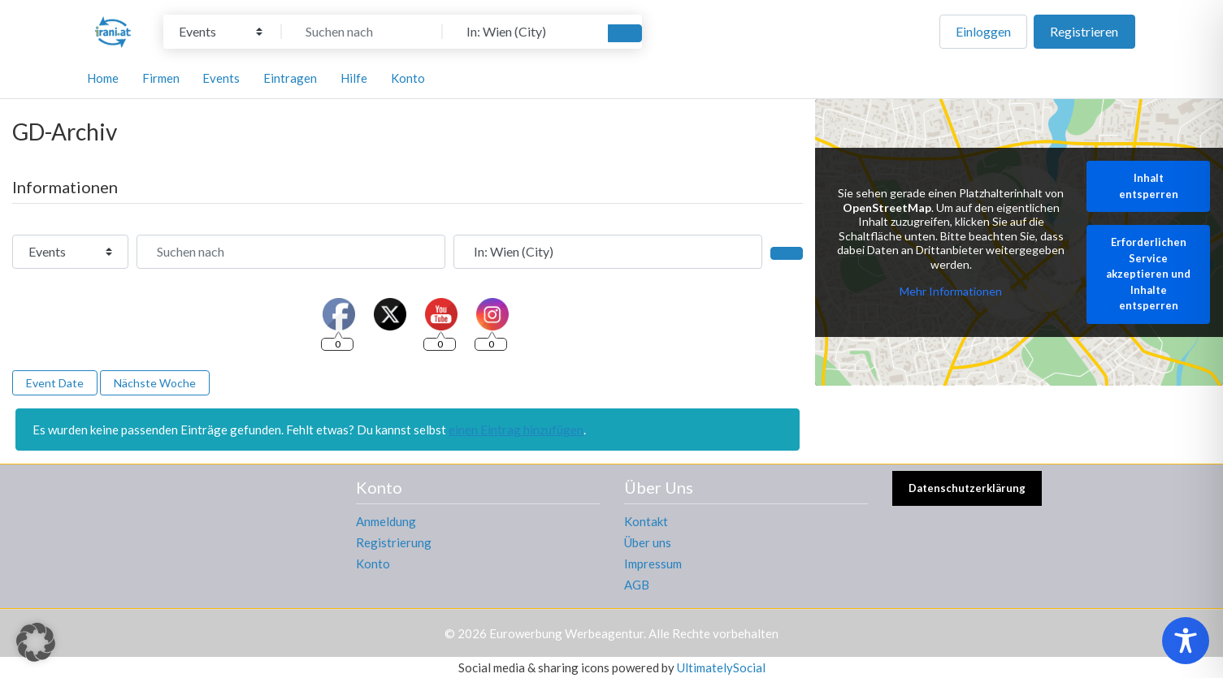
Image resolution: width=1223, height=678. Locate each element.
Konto (373, 563)
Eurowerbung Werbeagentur (566, 633)
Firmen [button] (161, 78)
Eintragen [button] (290, 78)
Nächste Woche (155, 383)
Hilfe (353, 78)
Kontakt (646, 521)
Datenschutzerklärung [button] (967, 488)
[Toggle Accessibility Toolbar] (1185, 640)
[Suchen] (625, 33)
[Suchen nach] (362, 32)
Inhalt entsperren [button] (1148, 186)
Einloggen (983, 31)
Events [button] (221, 78)
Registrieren (1084, 31)
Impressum (653, 563)
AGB (636, 584)
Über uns (647, 542)
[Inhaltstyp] (220, 32)
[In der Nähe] (523, 32)
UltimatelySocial (721, 667)
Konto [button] (408, 78)
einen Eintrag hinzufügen (516, 429)
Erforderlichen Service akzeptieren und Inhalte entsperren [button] (1148, 274)
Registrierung (394, 542)
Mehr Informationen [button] (951, 292)
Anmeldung (386, 521)
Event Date (55, 383)
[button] (36, 642)
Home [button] (103, 78)
